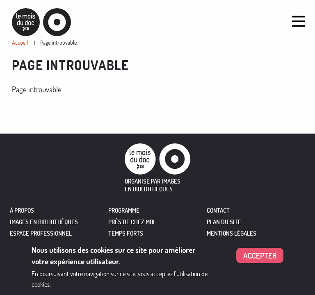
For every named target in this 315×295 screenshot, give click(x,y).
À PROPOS (22, 210)
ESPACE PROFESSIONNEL (41, 233)
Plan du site (224, 222)
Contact (218, 210)
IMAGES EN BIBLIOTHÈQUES (44, 222)
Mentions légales (231, 233)
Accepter (260, 255)
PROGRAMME (123, 210)
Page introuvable (58, 42)
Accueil (20, 42)
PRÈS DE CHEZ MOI (131, 222)
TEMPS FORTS (125, 233)
